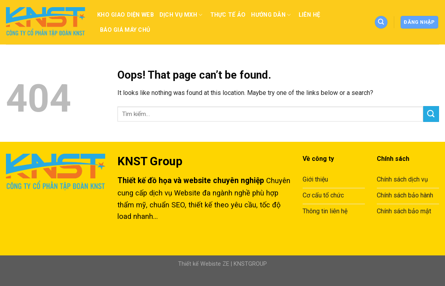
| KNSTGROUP (248, 264)
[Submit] (431, 114)
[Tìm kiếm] (381, 22)
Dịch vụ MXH (182, 15)
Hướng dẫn (272, 15)
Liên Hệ (309, 15)
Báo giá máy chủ (125, 30)
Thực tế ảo (228, 15)
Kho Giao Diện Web (125, 15)
